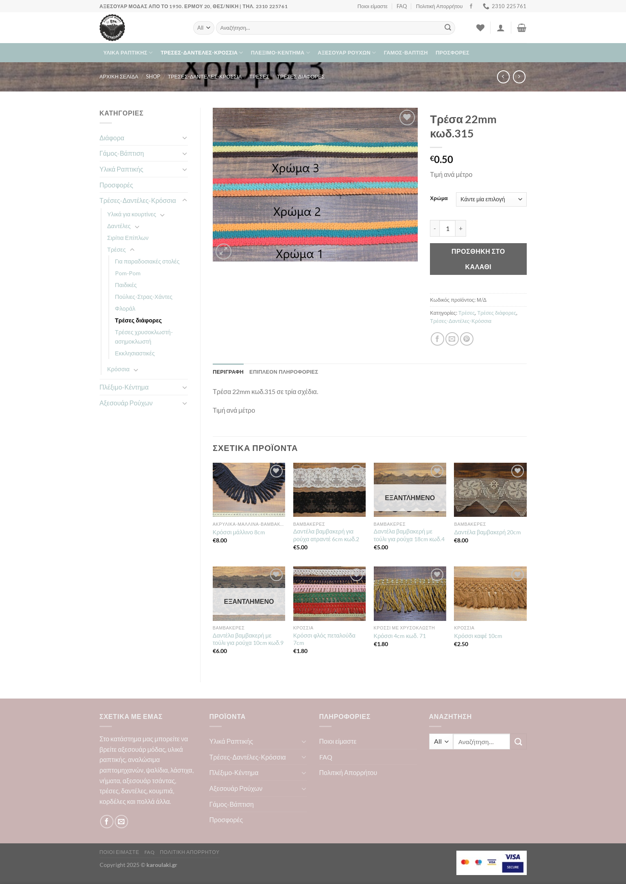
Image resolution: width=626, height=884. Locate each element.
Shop (153, 76)
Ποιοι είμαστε (373, 6)
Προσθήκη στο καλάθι (478, 258)
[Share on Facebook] (437, 339)
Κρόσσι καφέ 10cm (478, 635)
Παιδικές (126, 284)
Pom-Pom (128, 273)
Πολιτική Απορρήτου (439, 6)
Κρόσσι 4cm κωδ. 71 (400, 635)
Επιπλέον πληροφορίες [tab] (283, 371)
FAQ (402, 6)
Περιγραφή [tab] (228, 371)
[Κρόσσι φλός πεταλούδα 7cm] (329, 593)
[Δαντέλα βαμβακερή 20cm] (490, 490)
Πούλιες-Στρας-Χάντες (144, 296)
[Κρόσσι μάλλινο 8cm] (249, 490)
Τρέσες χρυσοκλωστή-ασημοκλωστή (144, 337)
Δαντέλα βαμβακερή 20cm (487, 532)
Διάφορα (112, 138)
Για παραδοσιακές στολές (147, 261)
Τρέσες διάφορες (301, 76)
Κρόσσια (118, 369)
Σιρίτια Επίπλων (128, 237)
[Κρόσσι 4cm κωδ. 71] (410, 593)
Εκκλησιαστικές (135, 353)
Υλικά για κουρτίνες (131, 214)
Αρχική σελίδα (119, 76)
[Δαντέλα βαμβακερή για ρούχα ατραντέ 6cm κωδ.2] (329, 490)
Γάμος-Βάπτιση (406, 52)
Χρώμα (438, 198)
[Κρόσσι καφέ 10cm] (490, 593)
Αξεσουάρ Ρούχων (347, 53)
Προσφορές (452, 52)
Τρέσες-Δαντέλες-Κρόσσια (202, 53)
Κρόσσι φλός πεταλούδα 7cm (324, 639)
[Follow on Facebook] (471, 6)
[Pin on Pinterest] (466, 339)
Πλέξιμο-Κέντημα (280, 53)
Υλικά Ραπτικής (128, 53)
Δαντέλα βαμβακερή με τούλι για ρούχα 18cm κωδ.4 (409, 535)
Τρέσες (259, 76)
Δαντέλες (119, 225)
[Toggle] (184, 137)
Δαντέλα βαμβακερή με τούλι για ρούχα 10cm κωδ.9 (248, 639)
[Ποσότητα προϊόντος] (447, 228)
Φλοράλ (125, 308)
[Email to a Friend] (452, 339)
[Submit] (448, 28)
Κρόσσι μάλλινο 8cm (239, 532)
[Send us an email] (121, 821)
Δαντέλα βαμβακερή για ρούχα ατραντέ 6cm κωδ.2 (326, 535)
